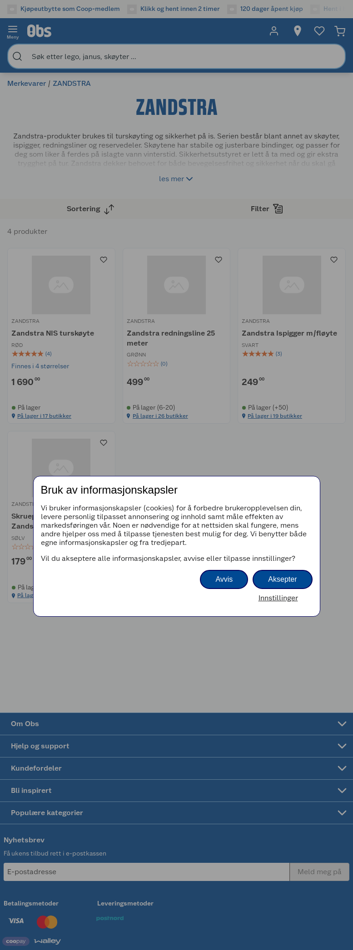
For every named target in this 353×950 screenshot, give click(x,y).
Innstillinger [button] (278, 598)
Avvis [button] (224, 579)
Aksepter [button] (282, 579)
